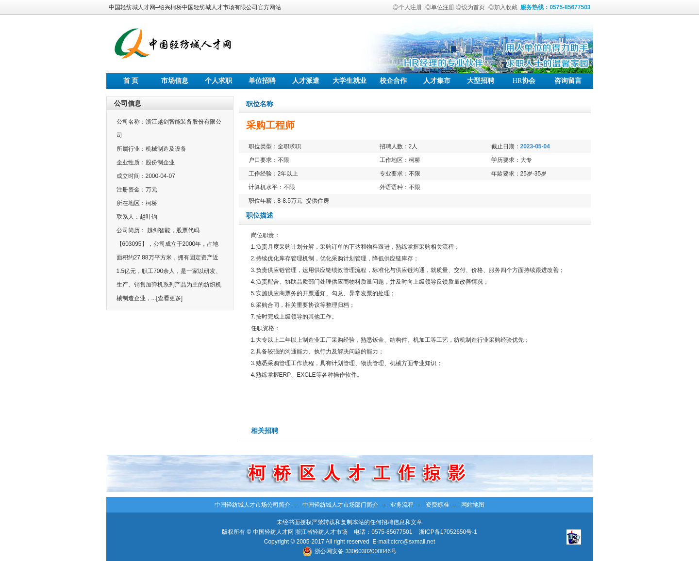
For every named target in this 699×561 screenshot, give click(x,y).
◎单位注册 (439, 7)
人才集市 (436, 80)
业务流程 (402, 504)
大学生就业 (349, 80)
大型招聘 (480, 80)
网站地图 (472, 504)
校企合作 (393, 80)
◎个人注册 (407, 7)
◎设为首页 (470, 7)
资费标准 (437, 504)
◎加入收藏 (502, 7)
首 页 (131, 80)
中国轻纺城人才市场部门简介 (340, 504)
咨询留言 (568, 80)
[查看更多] (169, 298)
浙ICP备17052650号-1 (448, 532)
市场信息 (174, 80)
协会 (524, 80)
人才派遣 (305, 80)
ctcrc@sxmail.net (413, 541)
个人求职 (218, 80)
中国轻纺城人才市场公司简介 (252, 504)
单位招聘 (262, 80)
